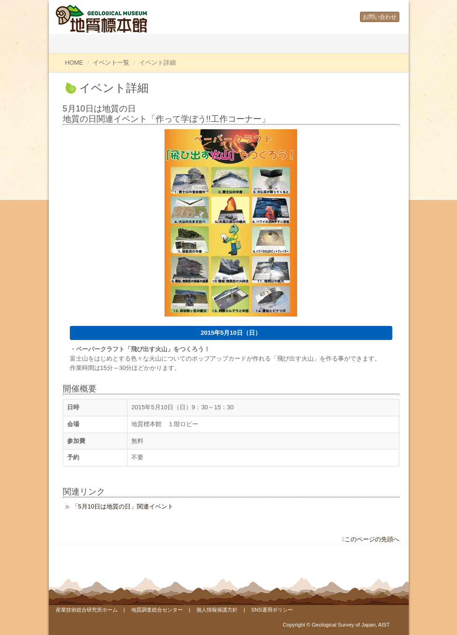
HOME (74, 62)
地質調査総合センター (157, 610)
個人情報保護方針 (217, 610)
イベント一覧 (111, 62)
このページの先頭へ (372, 539)
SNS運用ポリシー (272, 610)
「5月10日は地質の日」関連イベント (123, 506)
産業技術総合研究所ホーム (87, 610)
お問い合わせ (380, 17)
